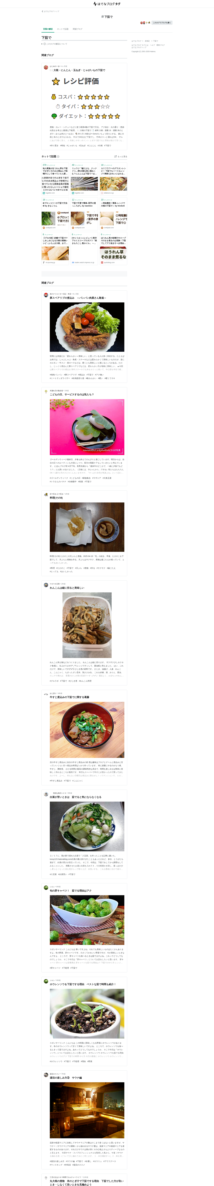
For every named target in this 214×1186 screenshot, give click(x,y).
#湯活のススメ (78, 1165)
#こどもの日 (75, 478)
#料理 (52, 568)
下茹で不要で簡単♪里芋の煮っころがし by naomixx (84, 204)
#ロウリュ (97, 1161)
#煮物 (86, 568)
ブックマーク (49, 165)
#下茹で (107, 145)
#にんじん (91, 145)
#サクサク (101, 568)
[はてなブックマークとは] (58, 156)
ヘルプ (152, 45)
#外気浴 (67, 1165)
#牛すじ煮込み (56, 781)
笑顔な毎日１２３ (58, 793)
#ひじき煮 (73, 681)
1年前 (67, 391)
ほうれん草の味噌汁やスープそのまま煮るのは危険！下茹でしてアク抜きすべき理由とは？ (113, 241)
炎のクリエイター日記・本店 (60, 294)
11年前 (85, 1177)
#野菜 (89, 1061)
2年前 (63, 584)
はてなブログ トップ (50, 11)
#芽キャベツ (55, 968)
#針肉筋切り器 (78, 378)
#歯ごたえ (111, 568)
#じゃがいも (72, 145)
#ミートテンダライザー (60, 378)
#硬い (100, 378)
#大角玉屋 (107, 478)
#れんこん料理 (85, 681)
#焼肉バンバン (56, 375)
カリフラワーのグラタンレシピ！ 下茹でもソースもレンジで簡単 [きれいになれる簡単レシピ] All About (113, 171)
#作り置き (54, 145)
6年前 (58, 887)
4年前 (60, 693)
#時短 (62, 145)
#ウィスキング (56, 1165)
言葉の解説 (48, 29)
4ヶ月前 (64, 66)
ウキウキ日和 (55, 584)
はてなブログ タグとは (140, 45)
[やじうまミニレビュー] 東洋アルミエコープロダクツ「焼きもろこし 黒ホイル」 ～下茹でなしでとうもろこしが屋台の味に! (84, 241)
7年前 (63, 1074)
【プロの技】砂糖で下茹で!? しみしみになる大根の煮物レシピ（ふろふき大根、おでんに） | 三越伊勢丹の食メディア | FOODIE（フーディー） (55, 241)
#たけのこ (60, 568)
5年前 (70, 793)
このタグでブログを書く (162, 23)
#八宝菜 (53, 874)
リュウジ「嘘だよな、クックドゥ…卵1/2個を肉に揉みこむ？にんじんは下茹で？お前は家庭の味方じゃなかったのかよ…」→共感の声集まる (84, 171)
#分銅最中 (72, 481)
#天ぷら (78, 568)
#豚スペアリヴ (70, 375)
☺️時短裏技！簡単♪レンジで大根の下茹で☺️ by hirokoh (113, 204)
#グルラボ (54, 681)
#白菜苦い (62, 874)
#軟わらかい (91, 378)
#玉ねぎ (82, 145)
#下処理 (65, 968)
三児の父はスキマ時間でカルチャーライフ (65, 1177)
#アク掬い (99, 375)
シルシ (52, 887)
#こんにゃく (77, 781)
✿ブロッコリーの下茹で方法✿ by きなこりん (55, 204)
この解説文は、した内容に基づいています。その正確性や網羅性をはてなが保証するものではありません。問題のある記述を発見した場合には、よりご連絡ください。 (54, 44)
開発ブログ (161, 45)
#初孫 (80, 481)
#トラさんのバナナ (58, 481)
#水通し (88, 1161)
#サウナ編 (70, 1161)
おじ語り (53, 693)
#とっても (54, 571)
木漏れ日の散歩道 (56, 391)
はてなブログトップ (139, 47)
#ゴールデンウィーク (59, 478)
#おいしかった (66, 571)
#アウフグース (109, 1161)
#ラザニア (96, 478)
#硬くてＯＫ (110, 378)
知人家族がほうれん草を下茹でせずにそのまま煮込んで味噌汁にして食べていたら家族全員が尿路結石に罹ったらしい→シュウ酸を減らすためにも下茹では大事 (55, 171)
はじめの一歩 (55, 66)
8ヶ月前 (76, 294)
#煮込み (81, 375)
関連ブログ (77, 29)
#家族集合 (86, 478)
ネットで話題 (63, 29)
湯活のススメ (55, 1074)
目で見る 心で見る (56, 494)
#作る (92, 568)
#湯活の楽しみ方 (57, 1161)
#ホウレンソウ (56, 1061)
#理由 (83, 1061)
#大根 (100, 145)
